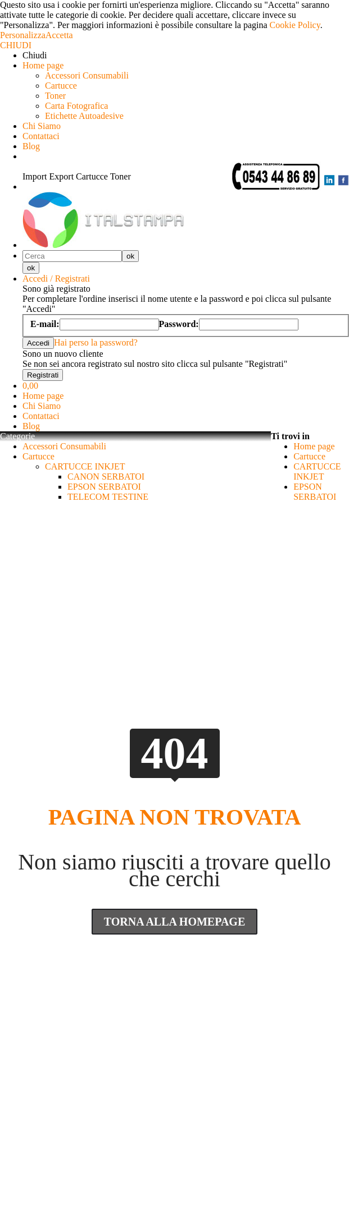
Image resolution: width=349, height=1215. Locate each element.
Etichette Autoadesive (84, 116)
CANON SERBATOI (105, 476)
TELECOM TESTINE (107, 496)
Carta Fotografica (76, 106)
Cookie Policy (295, 25)
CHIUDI (15, 45)
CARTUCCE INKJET (85, 466)
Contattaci (41, 136)
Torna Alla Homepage (175, 921)
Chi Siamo (41, 126)
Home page (43, 65)
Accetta (59, 35)
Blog (31, 146)
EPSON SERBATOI (104, 486)
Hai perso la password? (96, 342)
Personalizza (23, 35)
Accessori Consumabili (87, 75)
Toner (55, 95)
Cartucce (61, 85)
